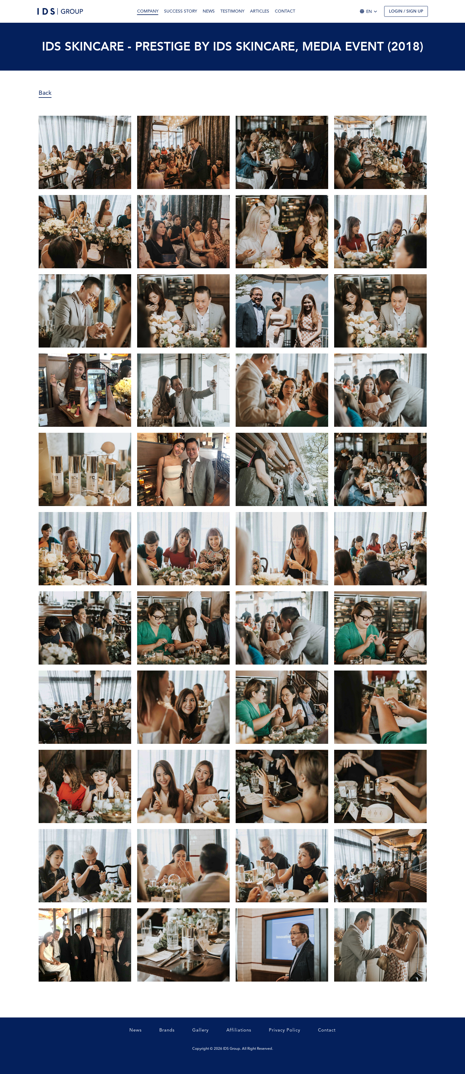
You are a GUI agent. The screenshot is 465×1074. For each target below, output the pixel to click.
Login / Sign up (406, 11)
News (209, 11)
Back (45, 92)
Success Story (180, 11)
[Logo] (60, 11)
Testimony (232, 11)
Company (147, 11)
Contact (285, 11)
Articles (259, 11)
